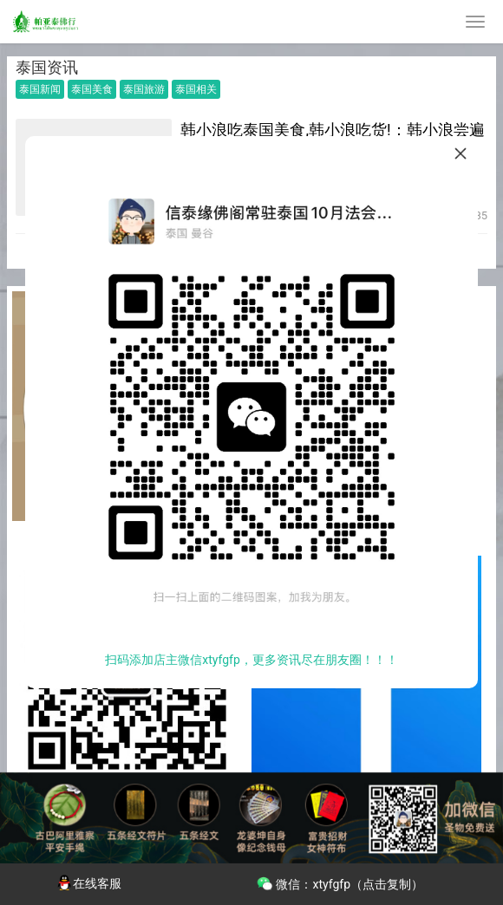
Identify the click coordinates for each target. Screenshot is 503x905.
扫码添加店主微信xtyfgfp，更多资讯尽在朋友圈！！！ (251, 660)
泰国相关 (196, 89)
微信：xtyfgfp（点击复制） (339, 882)
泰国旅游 (144, 89)
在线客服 (88, 883)
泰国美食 (92, 89)
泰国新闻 (40, 89)
